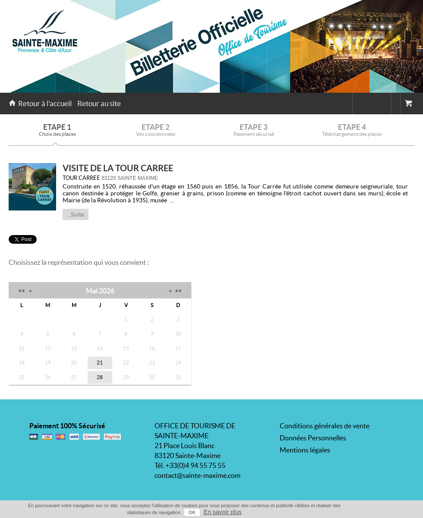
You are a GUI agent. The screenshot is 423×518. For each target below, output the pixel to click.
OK (192, 512)
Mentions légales (305, 450)
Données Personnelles (313, 438)
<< (21, 290)
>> (178, 290)
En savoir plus (223, 512)
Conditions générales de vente (324, 426)
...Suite (75, 214)
